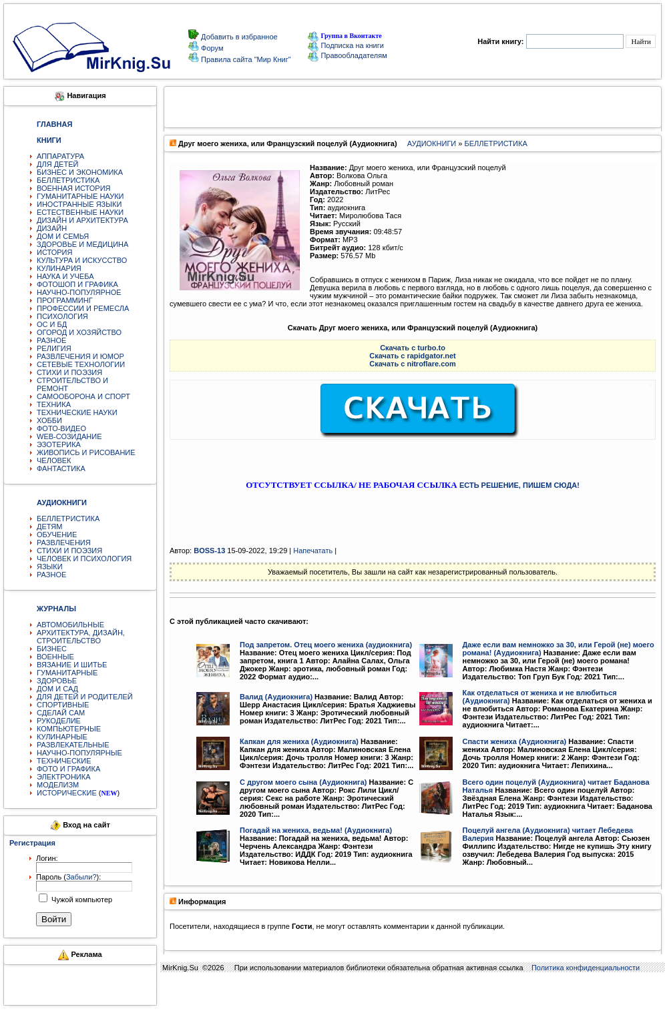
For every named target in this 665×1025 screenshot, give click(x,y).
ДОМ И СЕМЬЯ (63, 236)
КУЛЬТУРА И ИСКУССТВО (82, 260)
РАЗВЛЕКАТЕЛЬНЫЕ (73, 745)
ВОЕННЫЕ (55, 657)
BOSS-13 (209, 551)
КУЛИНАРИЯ (59, 268)
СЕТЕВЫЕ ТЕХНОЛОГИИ (81, 364)
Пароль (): (68, 877)
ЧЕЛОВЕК (54, 460)
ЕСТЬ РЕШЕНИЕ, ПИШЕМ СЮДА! (519, 485)
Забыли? (81, 877)
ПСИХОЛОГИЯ (62, 316)
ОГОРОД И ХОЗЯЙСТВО (79, 332)
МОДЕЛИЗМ (58, 785)
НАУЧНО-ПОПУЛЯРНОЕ (79, 292)
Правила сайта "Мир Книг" (245, 59)
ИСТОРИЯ (54, 252)
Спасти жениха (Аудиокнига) (515, 741)
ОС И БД (52, 324)
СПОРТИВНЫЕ (63, 705)
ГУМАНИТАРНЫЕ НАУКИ (80, 196)
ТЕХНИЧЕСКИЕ (64, 761)
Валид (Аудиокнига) (276, 697)
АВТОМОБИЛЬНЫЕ (70, 625)
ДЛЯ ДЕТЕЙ (57, 164)
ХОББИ (49, 420)
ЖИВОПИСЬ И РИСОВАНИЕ (86, 452)
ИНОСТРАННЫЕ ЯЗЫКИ (79, 204)
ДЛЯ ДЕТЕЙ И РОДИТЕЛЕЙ (85, 697)
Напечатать (312, 551)
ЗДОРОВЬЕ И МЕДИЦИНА (82, 244)
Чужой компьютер (80, 900)
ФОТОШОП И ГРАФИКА (77, 284)
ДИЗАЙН (52, 228)
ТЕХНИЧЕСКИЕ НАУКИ (77, 412)
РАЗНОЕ (51, 340)
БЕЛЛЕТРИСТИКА (68, 180)
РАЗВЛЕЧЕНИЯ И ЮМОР (80, 356)
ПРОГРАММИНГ (65, 300)
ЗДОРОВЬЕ (57, 681)
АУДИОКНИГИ (431, 143)
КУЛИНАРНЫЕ (62, 737)
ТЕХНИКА (54, 404)
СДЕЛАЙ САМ (61, 713)
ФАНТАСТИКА (61, 468)
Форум (211, 48)
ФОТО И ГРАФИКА (68, 769)
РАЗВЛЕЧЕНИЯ (64, 543)
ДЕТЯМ (49, 527)
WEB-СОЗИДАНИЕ (69, 436)
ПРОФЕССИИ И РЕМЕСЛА (83, 308)
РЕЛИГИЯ (54, 348)
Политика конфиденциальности (585, 968)
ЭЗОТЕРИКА (59, 444)
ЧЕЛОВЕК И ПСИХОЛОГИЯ (84, 559)
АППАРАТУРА (60, 156)
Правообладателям (347, 55)
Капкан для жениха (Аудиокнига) (299, 741)
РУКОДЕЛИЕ (59, 721)
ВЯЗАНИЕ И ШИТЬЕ (72, 665)
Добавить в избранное (238, 37)
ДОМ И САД (57, 689)
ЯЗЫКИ (50, 567)
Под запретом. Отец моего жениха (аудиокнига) (326, 645)
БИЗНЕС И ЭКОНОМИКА (80, 172)
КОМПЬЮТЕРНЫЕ (69, 729)
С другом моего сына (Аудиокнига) (303, 782)
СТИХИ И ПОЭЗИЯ (69, 372)
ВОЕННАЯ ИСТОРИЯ (74, 188)
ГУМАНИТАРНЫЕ (67, 673)
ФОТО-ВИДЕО (61, 428)
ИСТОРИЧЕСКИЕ (67, 793)
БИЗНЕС (52, 649)
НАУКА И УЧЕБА (65, 276)
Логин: (47, 858)
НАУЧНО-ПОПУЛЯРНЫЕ (79, 753)
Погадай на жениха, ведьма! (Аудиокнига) (316, 830)
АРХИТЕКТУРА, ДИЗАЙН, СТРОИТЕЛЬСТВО (81, 637)
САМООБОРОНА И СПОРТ (83, 396)
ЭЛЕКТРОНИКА (63, 777)
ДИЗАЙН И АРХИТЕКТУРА (82, 220)
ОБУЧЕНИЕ (57, 535)
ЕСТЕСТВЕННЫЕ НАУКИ (80, 212)
